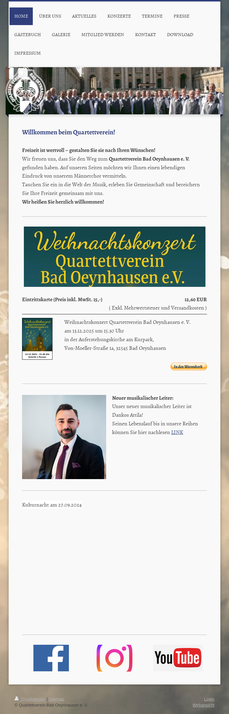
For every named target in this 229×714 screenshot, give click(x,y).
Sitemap (56, 699)
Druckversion (31, 699)
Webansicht (203, 705)
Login (209, 699)
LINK (177, 432)
